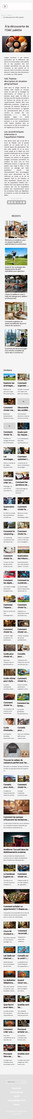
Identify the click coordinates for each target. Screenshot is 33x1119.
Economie (16, 1088)
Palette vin (17, 115)
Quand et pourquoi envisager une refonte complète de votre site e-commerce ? (16, 351)
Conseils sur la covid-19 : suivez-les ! (23, 958)
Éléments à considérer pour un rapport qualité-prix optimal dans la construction (15, 242)
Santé (16, 1096)
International (16, 1092)
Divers (10, 15)
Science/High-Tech (16, 1100)
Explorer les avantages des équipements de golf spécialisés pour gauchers (15, 269)
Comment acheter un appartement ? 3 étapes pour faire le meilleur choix (16, 909)
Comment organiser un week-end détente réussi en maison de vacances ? (15, 323)
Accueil (3, 15)
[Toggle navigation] (5, 6)
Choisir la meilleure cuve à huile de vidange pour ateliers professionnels (16, 296)
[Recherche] (14, 1082)
